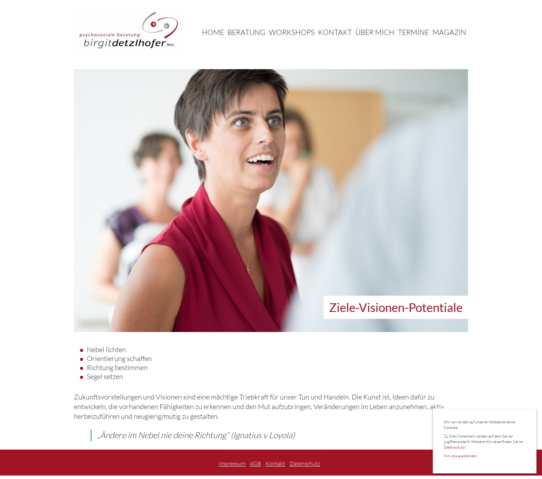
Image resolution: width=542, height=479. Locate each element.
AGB (255, 464)
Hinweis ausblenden (460, 455)
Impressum (232, 464)
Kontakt (335, 32)
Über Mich (374, 32)
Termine (413, 32)
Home (213, 32)
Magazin (449, 32)
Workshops (292, 32)
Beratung (246, 32)
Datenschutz (305, 464)
